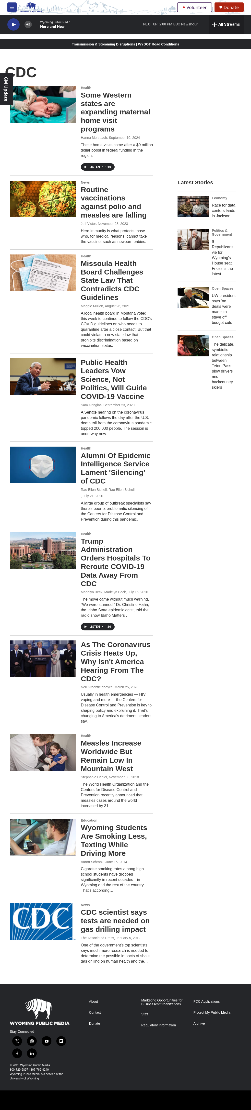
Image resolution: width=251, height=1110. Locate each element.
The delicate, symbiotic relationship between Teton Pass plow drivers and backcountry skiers (223, 365)
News (85, 182)
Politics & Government (222, 232)
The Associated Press (97, 938)
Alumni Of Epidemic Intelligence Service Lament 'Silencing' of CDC (116, 468)
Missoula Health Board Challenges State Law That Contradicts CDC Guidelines (112, 280)
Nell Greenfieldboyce (97, 687)
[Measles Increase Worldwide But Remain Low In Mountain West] (43, 752)
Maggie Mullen (92, 306)
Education (89, 820)
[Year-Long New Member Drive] (209, 132)
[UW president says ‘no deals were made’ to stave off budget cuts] (193, 297)
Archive (199, 1023)
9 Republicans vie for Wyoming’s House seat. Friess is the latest (222, 258)
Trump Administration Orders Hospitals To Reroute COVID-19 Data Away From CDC (116, 562)
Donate (231, 7)
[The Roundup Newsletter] (209, 451)
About (93, 1001)
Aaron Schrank (92, 862)
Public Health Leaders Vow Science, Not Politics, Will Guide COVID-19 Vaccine (114, 379)
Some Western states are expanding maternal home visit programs (115, 112)
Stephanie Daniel (94, 777)
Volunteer (194, 7)
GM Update (6, 89)
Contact (95, 1012)
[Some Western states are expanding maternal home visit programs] (43, 104)
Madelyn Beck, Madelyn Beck (103, 592)
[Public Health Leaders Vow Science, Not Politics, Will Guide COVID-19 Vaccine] (43, 376)
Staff (144, 1014)
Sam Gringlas (91, 405)
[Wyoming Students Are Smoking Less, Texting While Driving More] (43, 837)
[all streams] (226, 24)
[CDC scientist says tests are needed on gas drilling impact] (43, 921)
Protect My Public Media (211, 1012)
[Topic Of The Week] (209, 534)
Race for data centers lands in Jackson (223, 210)
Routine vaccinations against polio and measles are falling (113, 202)
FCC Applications (206, 1001)
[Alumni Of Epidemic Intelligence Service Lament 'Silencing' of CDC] (43, 465)
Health (86, 88)
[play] (13, 24)
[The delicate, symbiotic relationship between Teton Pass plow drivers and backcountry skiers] (193, 345)
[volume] (28, 24)
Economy (219, 198)
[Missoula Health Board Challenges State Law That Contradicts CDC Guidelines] (43, 272)
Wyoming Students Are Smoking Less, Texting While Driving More (114, 840)
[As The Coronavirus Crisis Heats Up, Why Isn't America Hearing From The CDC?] (43, 658)
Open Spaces (223, 288)
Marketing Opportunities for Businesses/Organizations (162, 1002)
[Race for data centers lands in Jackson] (193, 206)
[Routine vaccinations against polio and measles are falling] (43, 199)
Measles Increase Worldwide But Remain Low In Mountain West (111, 755)
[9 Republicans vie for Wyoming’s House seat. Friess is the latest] (193, 239)
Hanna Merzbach (94, 138)
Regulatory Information (158, 1025)
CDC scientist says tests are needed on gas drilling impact (115, 920)
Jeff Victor (88, 224)
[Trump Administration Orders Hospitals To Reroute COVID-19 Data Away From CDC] (43, 550)
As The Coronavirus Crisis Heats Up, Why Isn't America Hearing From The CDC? (116, 661)
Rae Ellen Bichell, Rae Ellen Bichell (107, 490)
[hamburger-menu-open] (12, 7)
